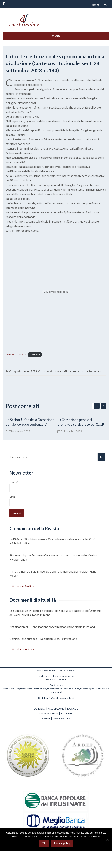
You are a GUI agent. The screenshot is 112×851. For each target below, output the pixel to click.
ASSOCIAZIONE (56, 708)
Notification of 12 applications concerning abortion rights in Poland (52, 626)
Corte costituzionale (50, 371)
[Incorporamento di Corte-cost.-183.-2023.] (56, 292)
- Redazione (94, 371)
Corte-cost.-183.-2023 (16, 354)
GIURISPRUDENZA (48, 713)
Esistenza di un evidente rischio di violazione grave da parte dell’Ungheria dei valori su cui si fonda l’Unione (55, 612)
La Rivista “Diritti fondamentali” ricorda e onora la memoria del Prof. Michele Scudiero (52, 541)
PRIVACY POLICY (61, 718)
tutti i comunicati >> (22, 586)
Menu (95, 4)
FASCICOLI (72, 708)
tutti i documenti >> (21, 649)
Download (35, 354)
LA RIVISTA (39, 708)
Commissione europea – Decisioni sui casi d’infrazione (43, 638)
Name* (27, 486)
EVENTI (46, 718)
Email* (27, 500)
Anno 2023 (30, 371)
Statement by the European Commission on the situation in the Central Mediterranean (53, 557)
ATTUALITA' (67, 713)
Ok (43, 843)
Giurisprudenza (73, 371)
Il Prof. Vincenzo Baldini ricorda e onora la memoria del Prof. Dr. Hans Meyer (52, 573)
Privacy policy (62, 843)
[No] (107, 839)
